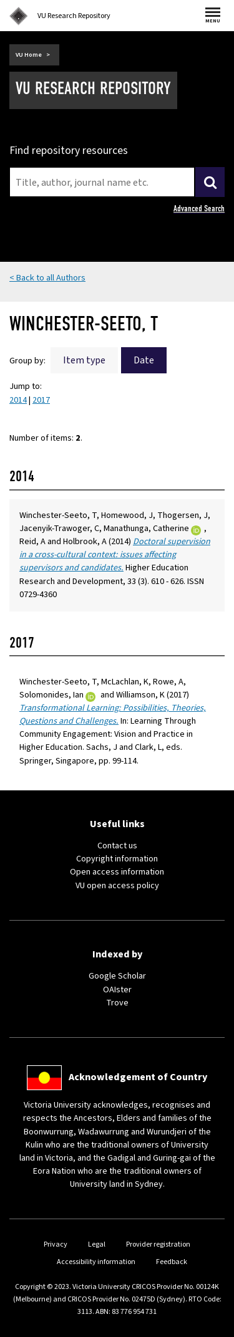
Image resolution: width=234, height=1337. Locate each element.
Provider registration (158, 1244)
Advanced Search (199, 208)
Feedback (171, 1262)
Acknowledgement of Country (138, 1077)
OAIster (117, 990)
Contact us (117, 846)
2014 (18, 400)
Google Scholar (117, 976)
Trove (117, 1003)
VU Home (29, 54)
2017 (41, 400)
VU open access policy (117, 885)
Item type (84, 360)
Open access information (117, 872)
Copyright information (117, 859)
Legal (96, 1244)
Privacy (55, 1244)
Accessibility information (96, 1262)
